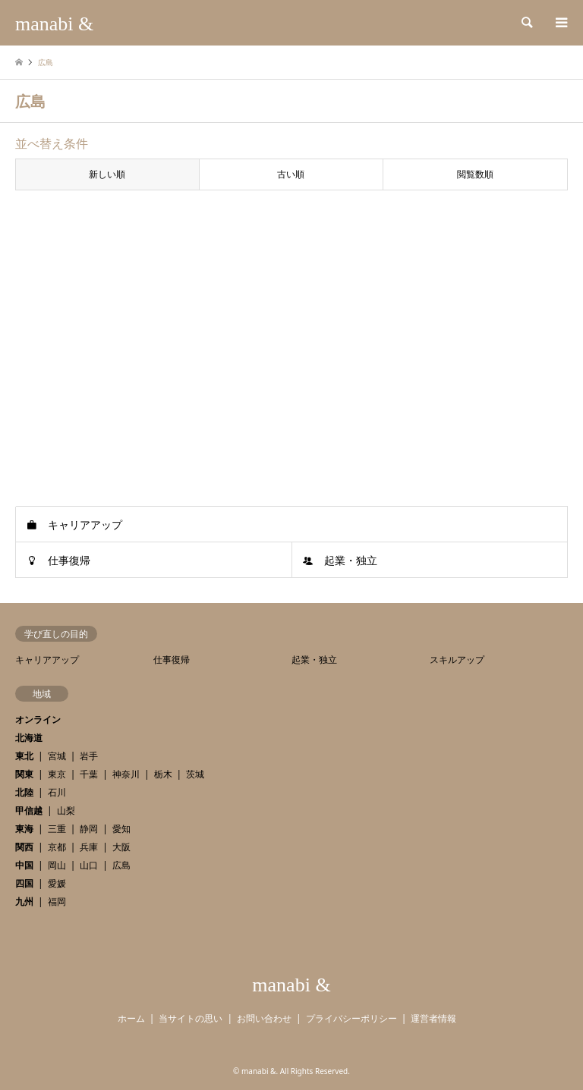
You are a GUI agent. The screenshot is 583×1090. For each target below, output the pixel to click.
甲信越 (29, 810)
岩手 (89, 755)
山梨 (66, 810)
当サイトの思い (190, 1018)
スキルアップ (457, 659)
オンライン (38, 719)
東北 (24, 755)
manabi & (291, 985)
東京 (57, 774)
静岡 (89, 828)
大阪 (121, 846)
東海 (24, 828)
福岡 (57, 901)
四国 (24, 883)
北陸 (24, 792)
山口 (89, 865)
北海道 (29, 737)
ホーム (131, 1018)
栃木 (163, 774)
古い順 (290, 174)
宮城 (57, 755)
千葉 (89, 774)
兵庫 (89, 846)
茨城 (195, 774)
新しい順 (107, 174)
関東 (24, 774)
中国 (24, 865)
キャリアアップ (85, 524)
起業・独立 (350, 560)
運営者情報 (433, 1018)
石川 (57, 792)
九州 (24, 901)
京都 (57, 846)
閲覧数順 (475, 174)
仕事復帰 (69, 560)
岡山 (57, 865)
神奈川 (126, 774)
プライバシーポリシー (351, 1018)
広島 (121, 865)
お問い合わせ (264, 1018)
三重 (57, 828)
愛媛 (57, 883)
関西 (24, 846)
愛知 (121, 828)
